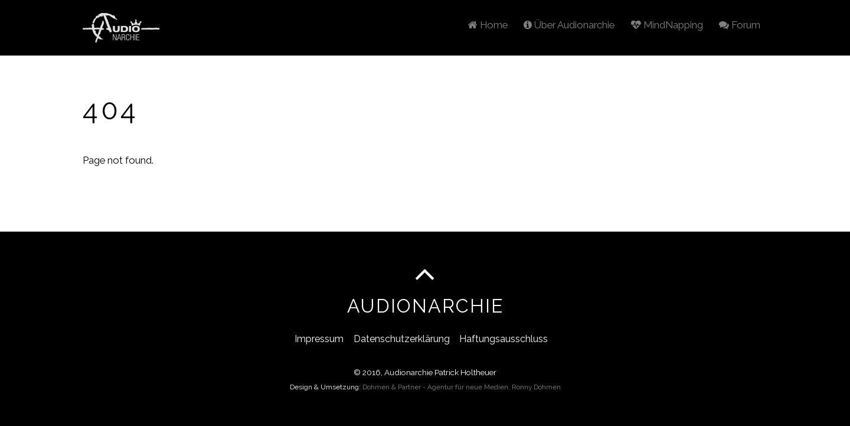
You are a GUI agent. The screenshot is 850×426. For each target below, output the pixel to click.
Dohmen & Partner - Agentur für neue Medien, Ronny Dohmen (461, 387)
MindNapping (667, 25)
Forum (739, 25)
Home (488, 25)
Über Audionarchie (569, 25)
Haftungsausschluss (503, 338)
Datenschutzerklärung (402, 338)
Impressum (319, 338)
